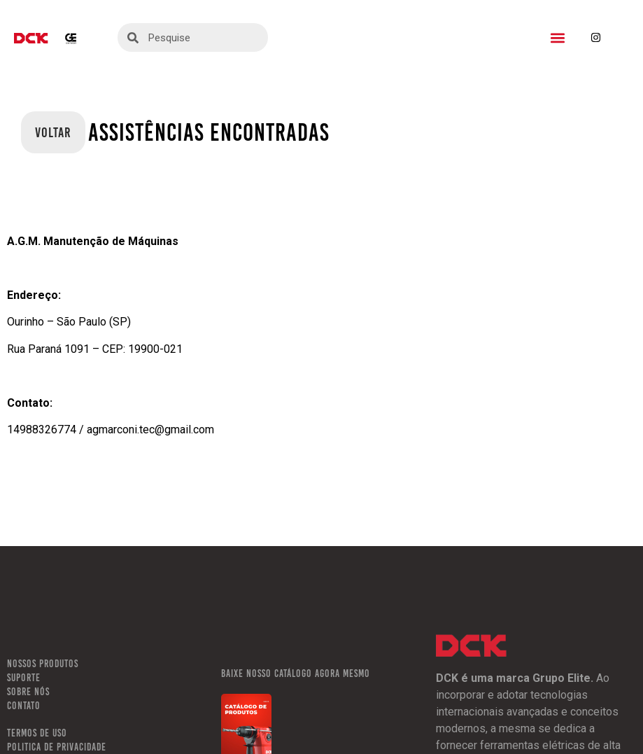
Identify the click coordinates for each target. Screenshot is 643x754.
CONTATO (24, 705)
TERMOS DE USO (37, 733)
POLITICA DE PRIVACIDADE (56, 747)
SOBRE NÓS (28, 691)
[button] (557, 37)
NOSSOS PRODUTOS (42, 663)
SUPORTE (24, 677)
